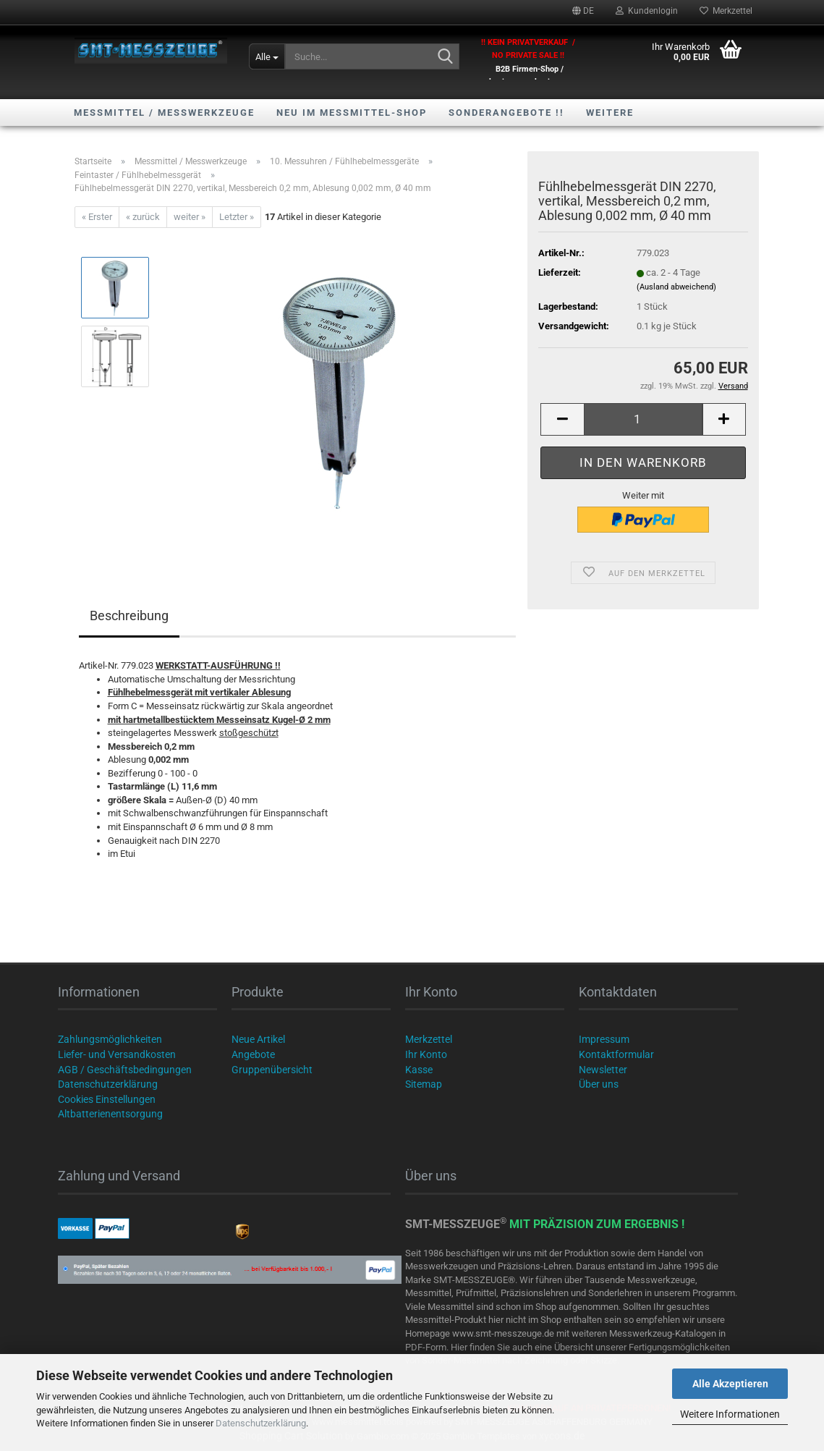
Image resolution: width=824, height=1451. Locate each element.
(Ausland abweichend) (676, 287)
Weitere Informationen (730, 1414)
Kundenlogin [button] (647, 11)
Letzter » (236, 216)
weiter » (189, 216)
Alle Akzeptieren (730, 1383)
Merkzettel (726, 11)
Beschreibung (129, 615)
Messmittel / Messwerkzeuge (164, 112)
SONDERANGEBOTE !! (506, 112)
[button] (583, 11)
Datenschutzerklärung (261, 1423)
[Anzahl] (643, 419)
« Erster (97, 216)
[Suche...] (267, 56)
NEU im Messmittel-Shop (351, 112)
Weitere (610, 112)
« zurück (143, 216)
